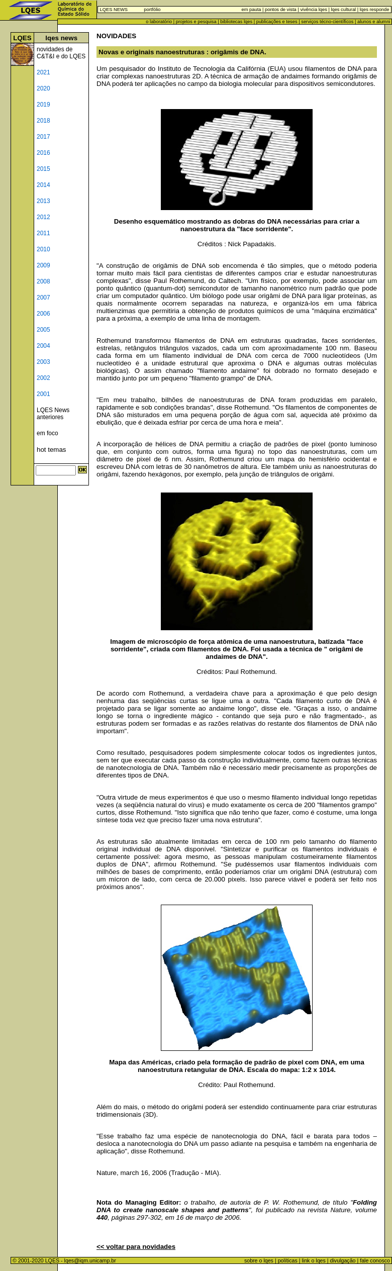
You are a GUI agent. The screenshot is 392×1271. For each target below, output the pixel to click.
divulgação (343, 1260)
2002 (43, 377)
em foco (47, 433)
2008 (43, 281)
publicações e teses (277, 21)
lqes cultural (343, 9)
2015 (43, 168)
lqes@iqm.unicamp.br (90, 1260)
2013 (43, 201)
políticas (288, 1260)
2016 (43, 152)
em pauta (251, 9)
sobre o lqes (258, 1260)
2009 (43, 265)
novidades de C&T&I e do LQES (61, 53)
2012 (43, 217)
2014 (43, 184)
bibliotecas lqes (236, 21)
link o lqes (313, 1260)
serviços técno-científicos (327, 21)
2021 (43, 72)
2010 (43, 249)
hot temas (51, 449)
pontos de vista (281, 9)
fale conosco (375, 1260)
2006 (43, 313)
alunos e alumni (373, 21)
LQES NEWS (114, 9)
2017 (43, 136)
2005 (43, 329)
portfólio (152, 9)
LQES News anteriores (53, 414)
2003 (43, 361)
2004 (43, 345)
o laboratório (159, 21)
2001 (43, 394)
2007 (43, 297)
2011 (43, 233)
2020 (43, 88)
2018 (43, 120)
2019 (43, 104)
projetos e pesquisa (196, 21)
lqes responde (373, 9)
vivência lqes (313, 9)
